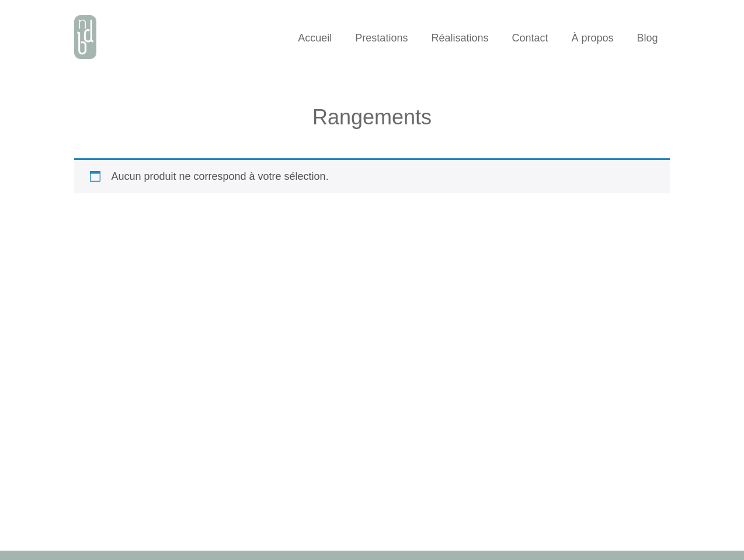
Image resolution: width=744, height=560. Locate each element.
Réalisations (459, 38)
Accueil (315, 38)
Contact (530, 38)
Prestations (381, 38)
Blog (647, 38)
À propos (593, 38)
